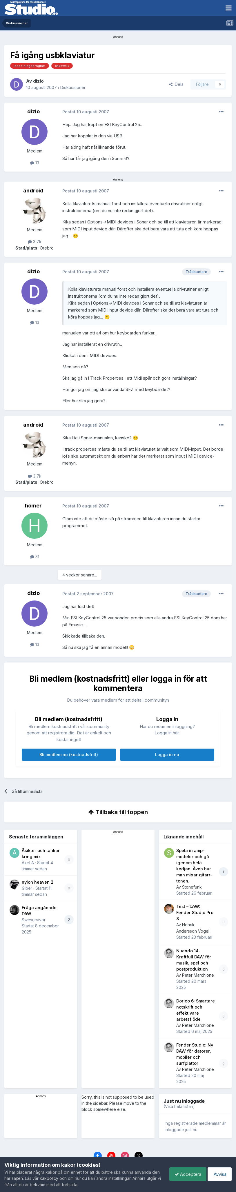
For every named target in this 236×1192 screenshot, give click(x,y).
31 (34, 556)
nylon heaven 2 (37, 882)
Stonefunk (192, 887)
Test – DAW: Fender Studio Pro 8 (194, 912)
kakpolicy (57, 1178)
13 (34, 162)
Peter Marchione (198, 975)
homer (33, 506)
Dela (176, 84)
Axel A (28, 862)
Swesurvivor (34, 919)
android (33, 191)
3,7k (34, 241)
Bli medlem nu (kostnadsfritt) (68, 754)
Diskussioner (73, 87)
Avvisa (219, 1174)
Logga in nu (167, 754)
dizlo (38, 81)
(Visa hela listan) (179, 1106)
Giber (27, 888)
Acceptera (185, 1174)
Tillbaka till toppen (118, 812)
